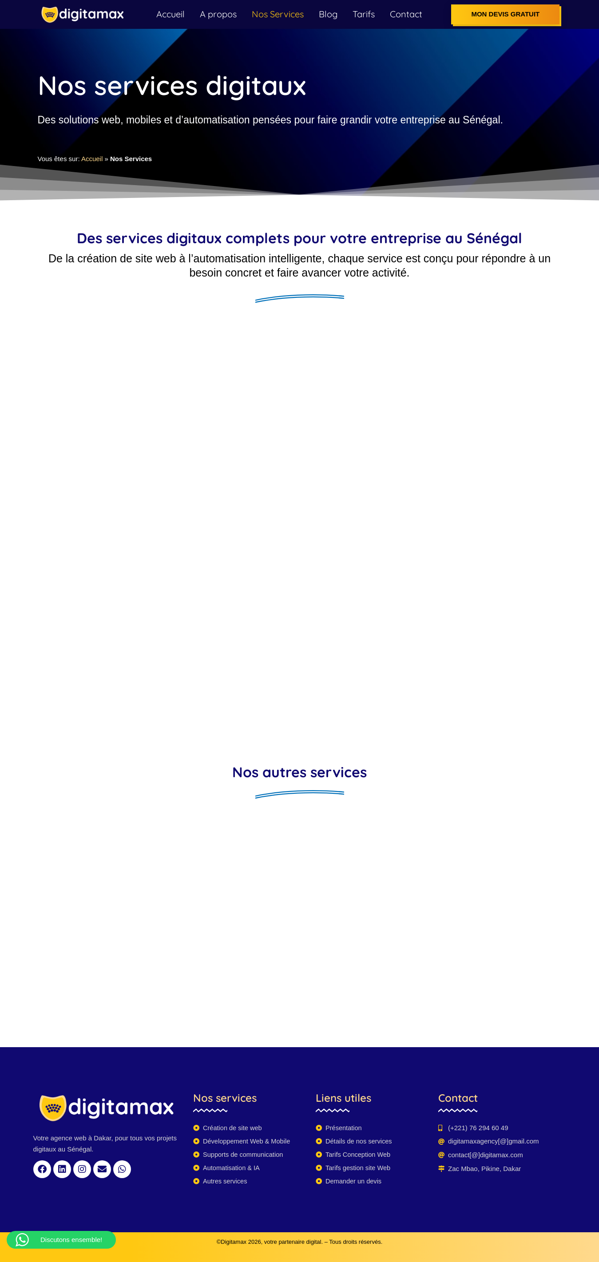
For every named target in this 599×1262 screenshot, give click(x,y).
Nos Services (278, 14)
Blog (328, 14)
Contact (406, 14)
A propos (218, 14)
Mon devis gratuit (505, 14)
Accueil (170, 14)
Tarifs (364, 14)
